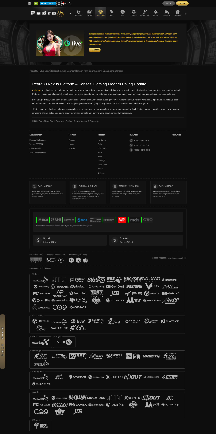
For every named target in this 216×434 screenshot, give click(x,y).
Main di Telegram (47, 3)
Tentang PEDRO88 (36, 144)
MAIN (96, 50)
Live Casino (101, 13)
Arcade (155, 13)
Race (112, 13)
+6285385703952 (139, 140)
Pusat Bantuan (34, 148)
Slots (89, 13)
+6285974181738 (139, 145)
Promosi (178, 13)
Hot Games (78, 13)
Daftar (182, 3)
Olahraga (133, 13)
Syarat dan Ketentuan (37, 152)
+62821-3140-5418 (139, 150)
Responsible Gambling (37, 140)
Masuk (168, 3)
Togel (123, 13)
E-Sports (167, 13)
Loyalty (71, 144)
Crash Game (144, 13)
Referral (72, 148)
